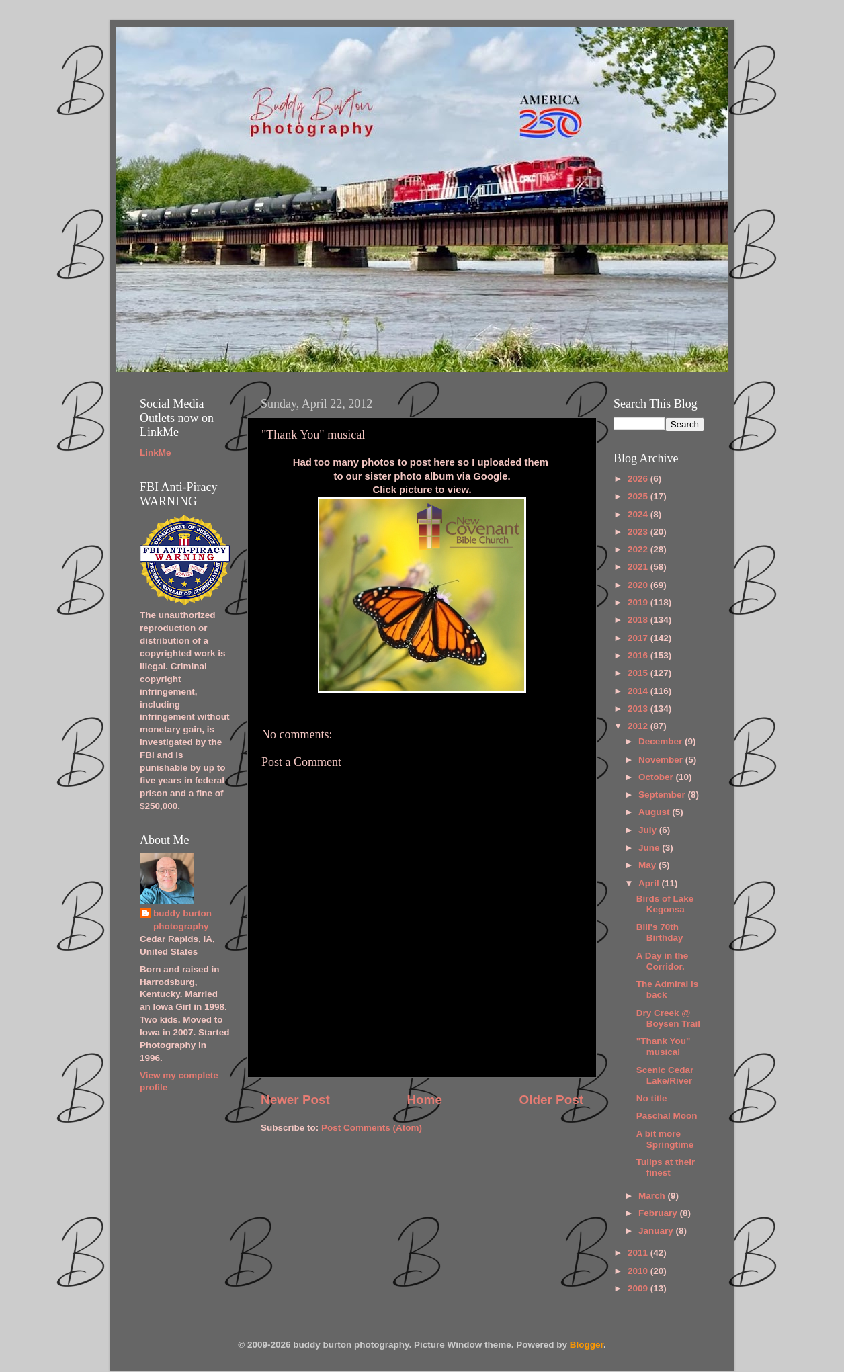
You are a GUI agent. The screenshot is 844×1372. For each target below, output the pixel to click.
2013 (639, 708)
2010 (639, 1271)
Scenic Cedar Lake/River (665, 1075)
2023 (639, 532)
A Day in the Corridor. (662, 961)
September (663, 794)
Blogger (586, 1345)
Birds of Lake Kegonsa (665, 904)
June (650, 848)
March (653, 1196)
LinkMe (155, 452)
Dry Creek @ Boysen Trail (668, 1018)
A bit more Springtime (665, 1139)
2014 (639, 691)
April (650, 883)
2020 (639, 585)
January (657, 1231)
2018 (639, 620)
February (659, 1213)
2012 (639, 726)
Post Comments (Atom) (371, 1128)
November (661, 760)
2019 (639, 602)
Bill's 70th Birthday (659, 932)
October (657, 777)
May (648, 865)
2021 (639, 567)
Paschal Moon (667, 1116)
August (655, 812)
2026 (639, 479)
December (661, 741)
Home (424, 1099)
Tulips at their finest (665, 1167)
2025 (639, 496)
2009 (639, 1288)
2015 (639, 673)
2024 (639, 514)
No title (651, 1098)
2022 (639, 549)
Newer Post (295, 1099)
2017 (639, 638)
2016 (639, 655)
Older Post (551, 1099)
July (648, 830)
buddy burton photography (182, 919)
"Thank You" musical (663, 1046)
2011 (639, 1253)
